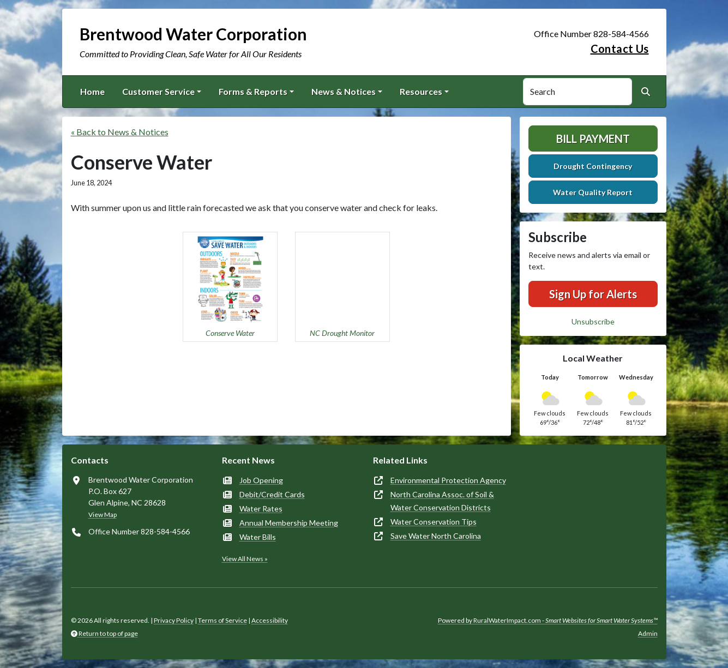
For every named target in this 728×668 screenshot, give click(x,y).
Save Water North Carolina (435, 535)
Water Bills (257, 536)
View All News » (245, 559)
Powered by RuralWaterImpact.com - (548, 620)
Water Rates (260, 508)
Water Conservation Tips (433, 521)
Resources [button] (421, 91)
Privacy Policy (174, 620)
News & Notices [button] (343, 91)
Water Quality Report (593, 192)
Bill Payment (593, 138)
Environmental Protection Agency (448, 480)
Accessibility (269, 620)
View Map (102, 514)
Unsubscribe (593, 321)
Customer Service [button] (158, 91)
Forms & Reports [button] (253, 91)
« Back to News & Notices (120, 132)
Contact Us (620, 48)
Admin (648, 633)
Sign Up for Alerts (593, 293)
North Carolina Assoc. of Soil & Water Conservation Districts (442, 501)
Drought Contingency (592, 166)
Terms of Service (222, 620)
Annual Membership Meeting (288, 522)
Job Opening (261, 480)
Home (92, 91)
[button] (230, 287)
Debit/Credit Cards (272, 494)
